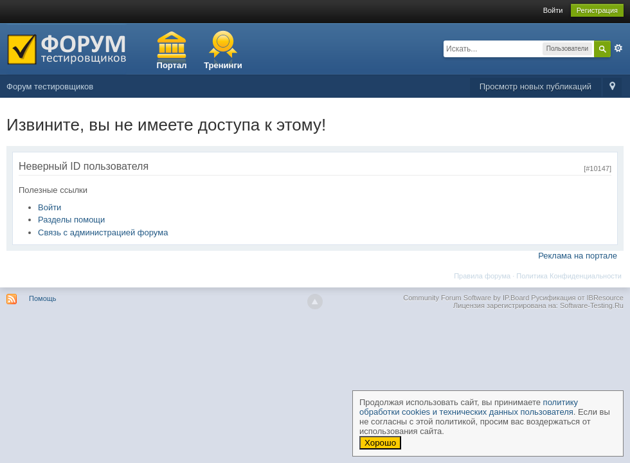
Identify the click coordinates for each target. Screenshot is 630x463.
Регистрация (597, 10)
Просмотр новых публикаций (535, 86)
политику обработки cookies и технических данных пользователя (468, 407)
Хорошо (380, 443)
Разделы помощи (71, 219)
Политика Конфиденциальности (569, 276)
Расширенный (618, 48)
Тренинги (223, 65)
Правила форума (482, 276)
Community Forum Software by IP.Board (466, 298)
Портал (172, 65)
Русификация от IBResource (576, 298)
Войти (553, 10)
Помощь (43, 298)
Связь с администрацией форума (103, 232)
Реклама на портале (577, 255)
